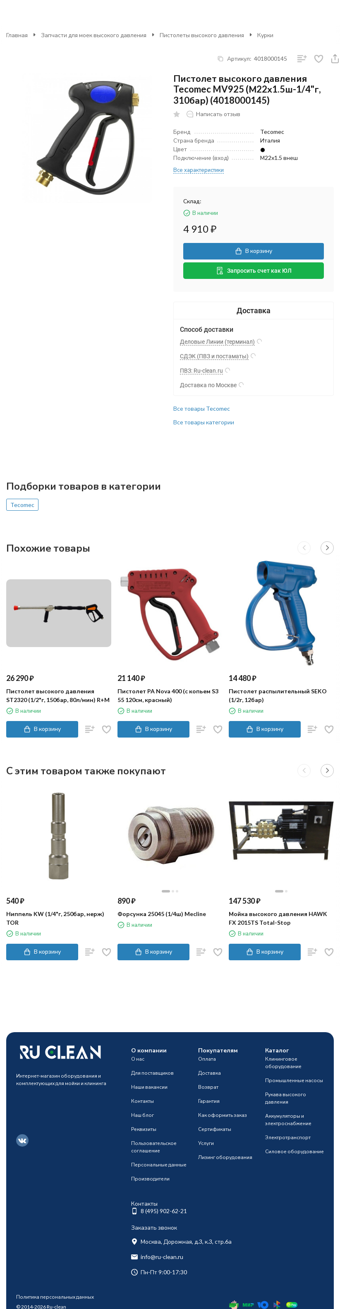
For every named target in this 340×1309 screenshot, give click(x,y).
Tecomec (22, 504)
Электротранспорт (288, 1137)
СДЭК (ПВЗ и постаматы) (214, 356)
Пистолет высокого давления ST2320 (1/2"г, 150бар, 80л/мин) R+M (58, 695)
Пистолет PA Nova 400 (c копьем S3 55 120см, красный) (167, 695)
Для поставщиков (152, 1073)
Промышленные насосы (294, 1080)
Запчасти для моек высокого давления (93, 34)
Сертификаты (214, 1129)
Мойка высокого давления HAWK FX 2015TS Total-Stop (278, 918)
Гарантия (209, 1101)
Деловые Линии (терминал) (217, 341)
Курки (265, 34)
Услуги (206, 1143)
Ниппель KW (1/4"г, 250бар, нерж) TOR (55, 918)
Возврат (208, 1087)
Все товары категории (203, 422)
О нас (137, 1059)
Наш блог (142, 1115)
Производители (150, 1179)
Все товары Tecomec (201, 408)
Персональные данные (159, 1164)
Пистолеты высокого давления (202, 34)
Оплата (207, 1059)
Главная (17, 34)
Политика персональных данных (55, 1297)
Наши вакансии (149, 1087)
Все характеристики (198, 170)
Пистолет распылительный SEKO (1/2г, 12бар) (278, 695)
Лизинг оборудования (225, 1157)
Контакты (142, 1101)
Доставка (209, 1073)
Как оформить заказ (222, 1115)
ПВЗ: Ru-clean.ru (201, 370)
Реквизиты (143, 1129)
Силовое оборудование (294, 1151)
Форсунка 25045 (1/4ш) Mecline (161, 913)
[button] (304, 548)
